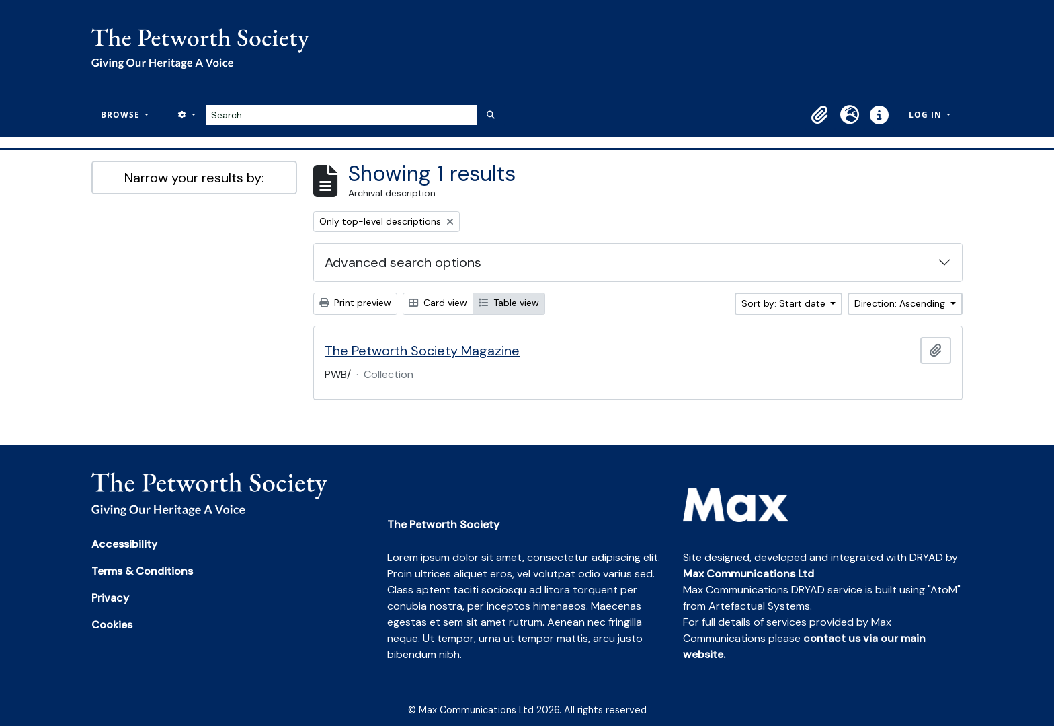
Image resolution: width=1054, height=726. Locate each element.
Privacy (110, 598)
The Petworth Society (443, 524)
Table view (509, 303)
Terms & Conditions (142, 571)
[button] (820, 115)
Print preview (355, 303)
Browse (122, 114)
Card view (438, 303)
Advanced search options (403, 262)
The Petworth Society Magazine (422, 350)
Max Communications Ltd (748, 574)
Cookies (111, 625)
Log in (926, 114)
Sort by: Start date (784, 303)
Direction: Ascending (901, 303)
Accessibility (124, 544)
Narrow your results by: (194, 177)
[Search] (341, 115)
